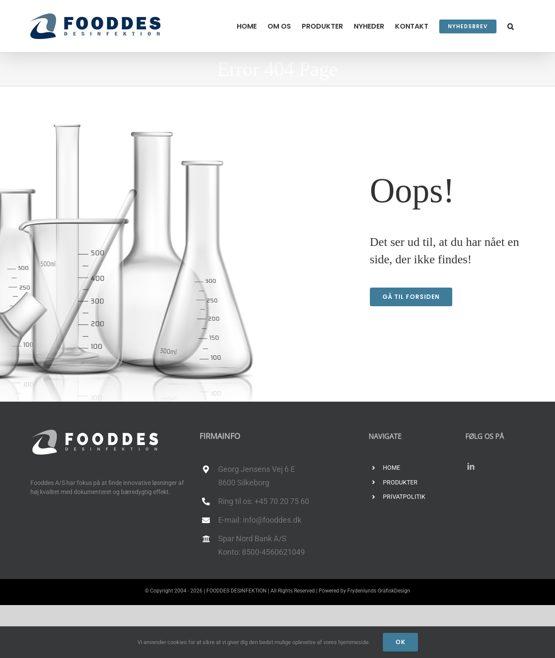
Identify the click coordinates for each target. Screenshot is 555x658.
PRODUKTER (400, 482)
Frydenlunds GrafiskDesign (378, 591)
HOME (391, 467)
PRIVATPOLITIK (404, 496)
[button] (510, 26)
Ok (400, 642)
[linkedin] (470, 466)
